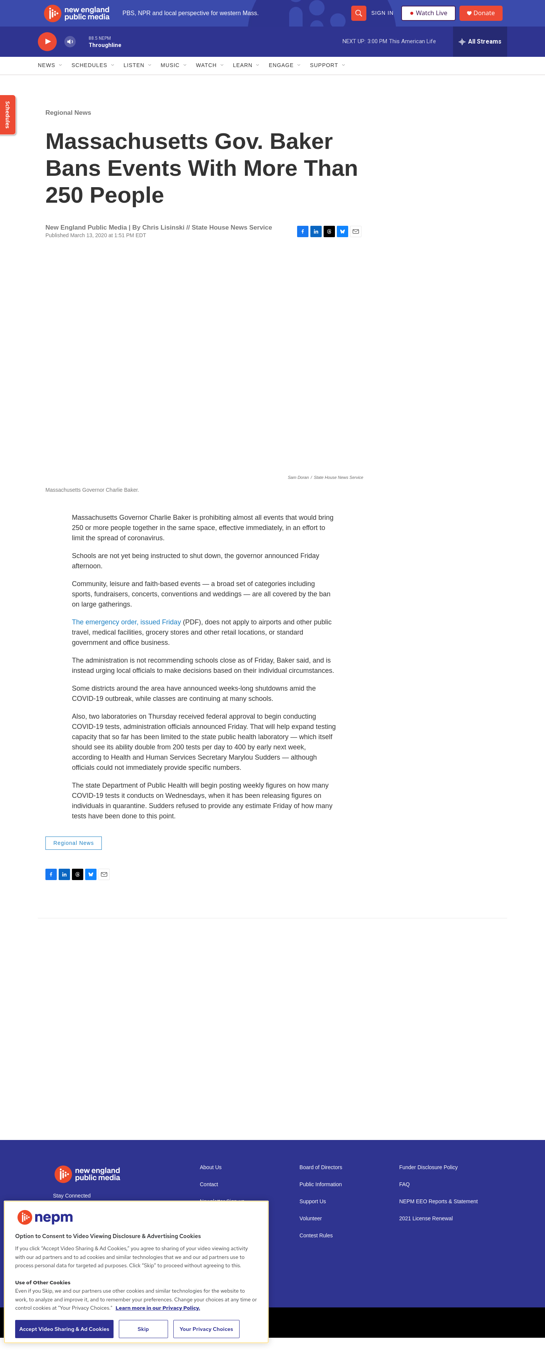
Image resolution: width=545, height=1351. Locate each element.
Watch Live (429, 19)
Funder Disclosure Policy (428, 1181)
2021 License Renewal (426, 1232)
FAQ (404, 1198)
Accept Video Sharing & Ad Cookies (64, 1329)
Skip (143, 1329)
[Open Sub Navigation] (61, 79)
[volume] (70, 55)
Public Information (320, 1198)
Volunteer (310, 1232)
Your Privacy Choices (206, 1329)
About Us (211, 1181)
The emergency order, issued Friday (126, 636)
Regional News (68, 126)
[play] (47, 55)
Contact (209, 1198)
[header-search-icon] (358, 19)
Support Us (312, 1215)
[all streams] (480, 55)
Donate (488, 20)
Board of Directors (320, 1181)
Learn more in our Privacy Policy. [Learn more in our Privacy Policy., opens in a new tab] (157, 1307)
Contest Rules (316, 1249)
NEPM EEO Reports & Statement (438, 1215)
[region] (136, 1272)
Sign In (382, 20)
